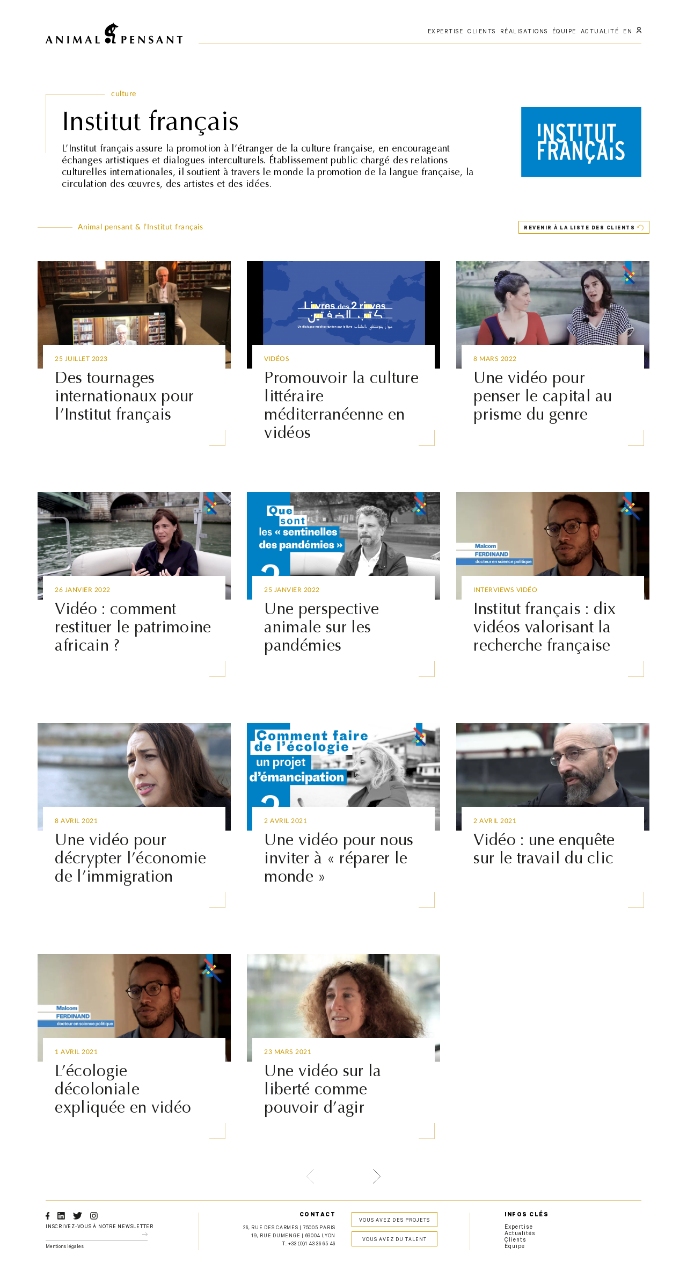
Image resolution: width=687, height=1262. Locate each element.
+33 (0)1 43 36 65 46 (311, 1244)
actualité (600, 32)
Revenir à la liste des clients (579, 229)
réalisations (524, 32)
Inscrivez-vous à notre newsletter (100, 1227)
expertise (446, 32)
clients (481, 32)
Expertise (519, 1227)
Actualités (520, 1234)
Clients (516, 1240)
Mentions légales (65, 1247)
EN (627, 32)
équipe (564, 32)
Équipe (515, 1247)
